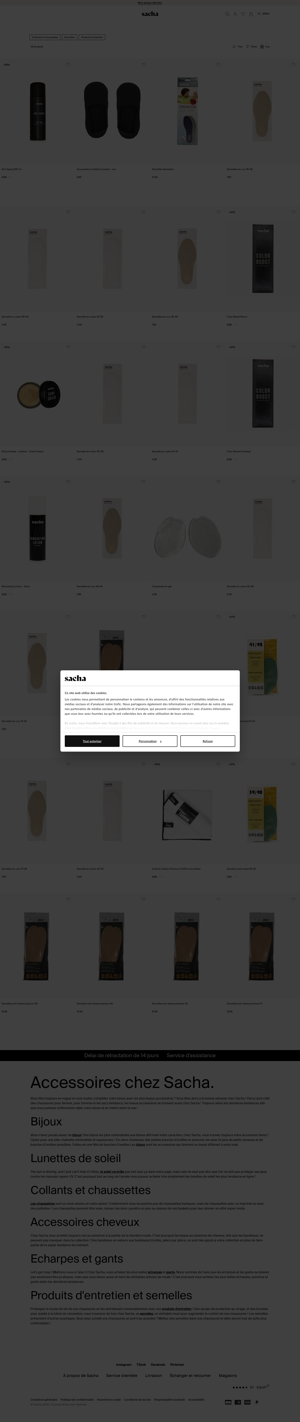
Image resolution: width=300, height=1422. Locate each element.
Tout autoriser (92, 741)
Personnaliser (150, 741)
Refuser (208, 741)
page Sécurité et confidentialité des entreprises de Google (178, 728)
